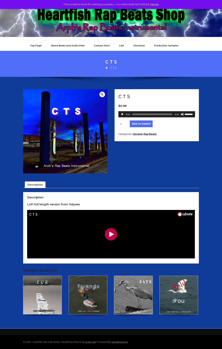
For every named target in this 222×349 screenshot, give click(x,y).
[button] (102, 94)
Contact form (102, 45)
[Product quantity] (123, 123)
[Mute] (182, 114)
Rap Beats (150, 134)
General (137, 134)
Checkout (139, 45)
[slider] (152, 114)
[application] (156, 114)
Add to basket (141, 123)
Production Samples (166, 45)
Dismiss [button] (154, 4)
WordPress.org (120, 342)
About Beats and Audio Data (68, 45)
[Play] (122, 114)
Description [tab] (35, 184)
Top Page (36, 45)
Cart (121, 45)
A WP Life (90, 342)
